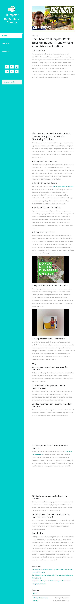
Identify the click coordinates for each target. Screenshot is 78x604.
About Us (5, 44)
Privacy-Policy (43, 598)
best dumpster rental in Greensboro (63, 186)
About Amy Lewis (9, 82)
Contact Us (6, 52)
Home (4, 36)
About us (35, 601)
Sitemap (35, 598)
